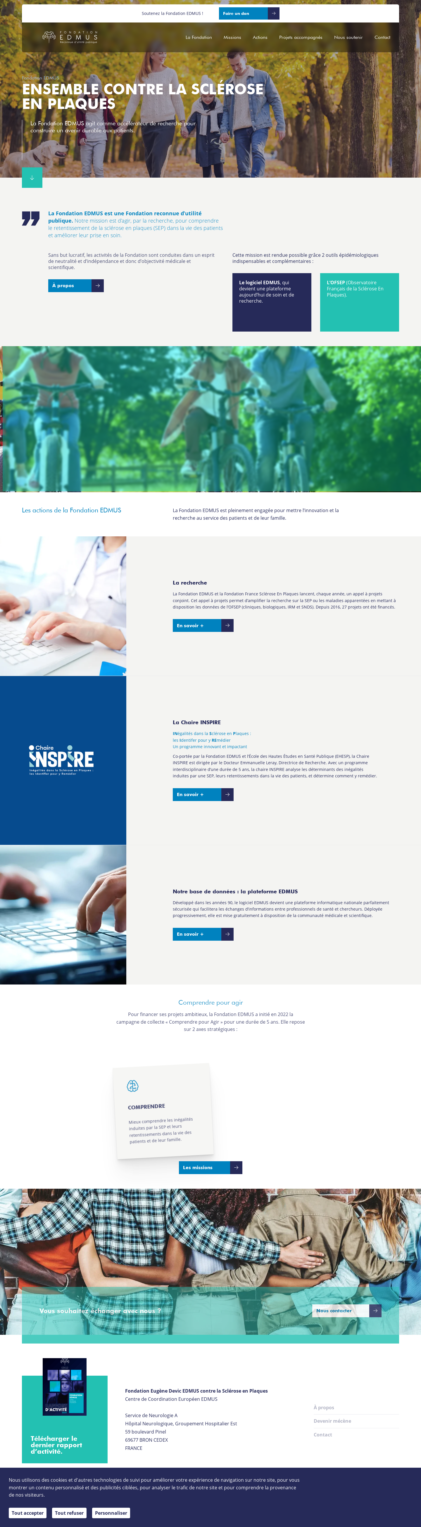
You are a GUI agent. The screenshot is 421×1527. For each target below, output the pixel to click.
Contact (382, 37)
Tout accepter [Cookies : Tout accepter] (28, 1513)
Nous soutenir (348, 37)
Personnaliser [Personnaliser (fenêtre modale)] (111, 1513)
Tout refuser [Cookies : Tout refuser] (69, 1513)
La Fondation (199, 37)
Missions (232, 37)
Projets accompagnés (300, 37)
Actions (260, 37)
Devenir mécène (332, 1421)
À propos (324, 1407)
